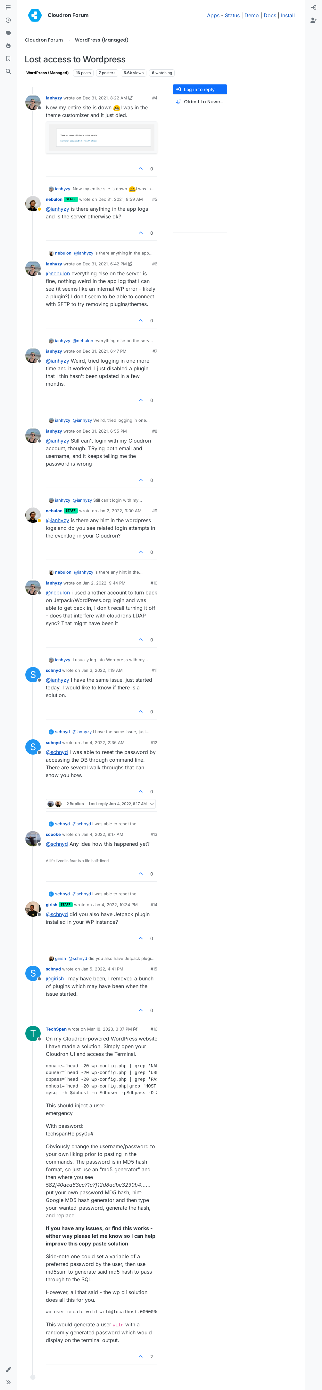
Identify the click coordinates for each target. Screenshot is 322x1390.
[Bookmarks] (8, 59)
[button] (8, 1369)
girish (51, 904)
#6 (154, 263)
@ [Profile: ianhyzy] (57, 209)
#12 (154, 742)
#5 (154, 199)
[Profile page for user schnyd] (33, 674)
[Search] (8, 72)
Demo (251, 15)
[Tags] (8, 33)
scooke (53, 834)
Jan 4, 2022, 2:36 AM (103, 742)
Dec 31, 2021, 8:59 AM (120, 199)
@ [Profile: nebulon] (58, 273)
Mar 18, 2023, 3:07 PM (109, 1029)
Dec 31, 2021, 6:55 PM (105, 431)
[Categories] (8, 8)
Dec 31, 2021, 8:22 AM (105, 97)
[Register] (313, 20)
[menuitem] (313, 8)
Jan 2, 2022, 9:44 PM (104, 582)
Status (232, 15)
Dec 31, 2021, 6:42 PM (105, 263)
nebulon (54, 199)
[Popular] (8, 46)
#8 (154, 431)
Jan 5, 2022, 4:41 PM (102, 968)
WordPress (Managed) (47, 72)
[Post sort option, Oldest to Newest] (200, 102)
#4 (154, 97)
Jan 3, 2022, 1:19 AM (102, 670)
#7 (155, 351)
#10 (154, 582)
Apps (213, 15)
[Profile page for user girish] (33, 909)
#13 (154, 834)
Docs (270, 15)
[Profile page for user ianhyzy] (33, 102)
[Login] (313, 8)
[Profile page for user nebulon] (33, 203)
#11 (154, 670)
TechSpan (56, 1029)
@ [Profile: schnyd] (57, 752)
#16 (154, 1029)
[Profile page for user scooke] (33, 838)
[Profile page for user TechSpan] (33, 1033)
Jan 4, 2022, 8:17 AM (102, 834)
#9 (154, 510)
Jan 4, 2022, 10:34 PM (115, 904)
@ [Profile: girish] (55, 978)
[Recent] (8, 20)
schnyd (53, 670)
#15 (154, 968)
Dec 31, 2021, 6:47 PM (105, 351)
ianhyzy (54, 97)
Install (288, 15)
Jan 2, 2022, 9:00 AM (120, 510)
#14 (154, 904)
